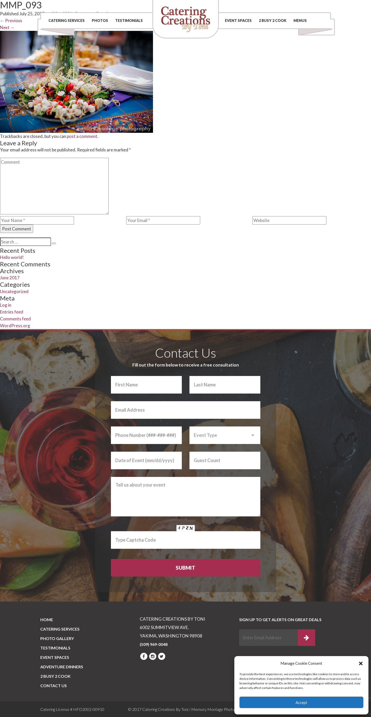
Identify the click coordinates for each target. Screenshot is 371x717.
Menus (300, 20)
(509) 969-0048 (303, 6)
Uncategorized (14, 291)
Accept (301, 702)
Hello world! (12, 257)
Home (46, 619)
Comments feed (15, 318)
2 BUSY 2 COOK (272, 20)
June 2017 (10, 277)
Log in (5, 305)
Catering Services (66, 20)
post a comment (82, 136)
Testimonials (129, 20)
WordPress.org (15, 325)
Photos (100, 20)
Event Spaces (238, 20)
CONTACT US (53, 685)
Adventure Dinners (61, 666)
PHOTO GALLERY (57, 638)
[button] (360, 663)
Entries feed (11, 312)
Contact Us (253, 6)
